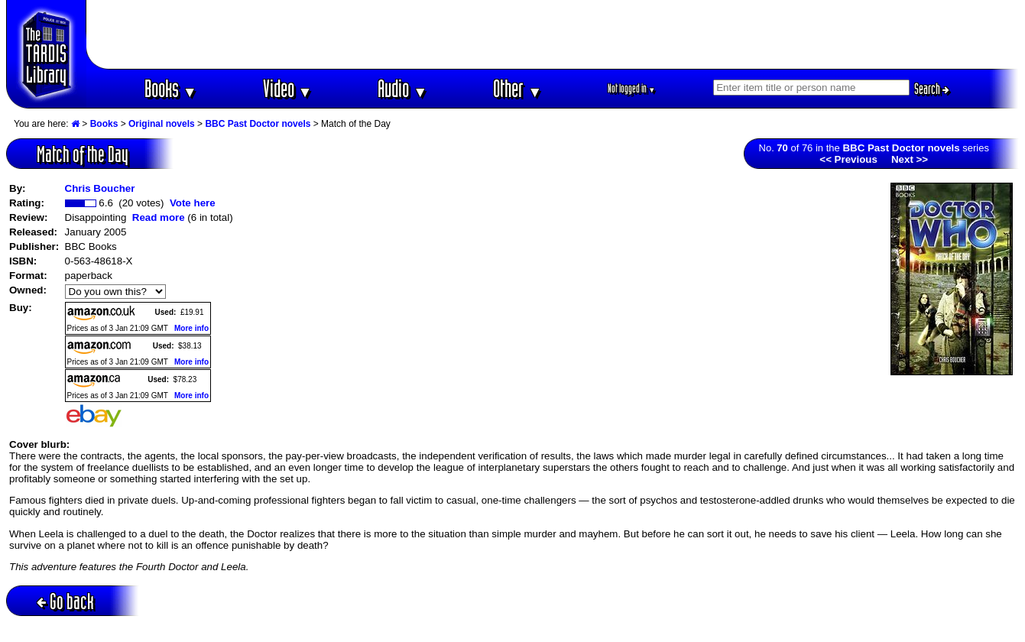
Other (517, 88)
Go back (65, 601)
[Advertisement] (552, 34)
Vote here (193, 203)
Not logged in (632, 88)
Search (931, 88)
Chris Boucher (100, 188)
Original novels (161, 123)
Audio (402, 88)
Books (170, 88)
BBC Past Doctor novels (257, 123)
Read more (158, 217)
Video (288, 88)
